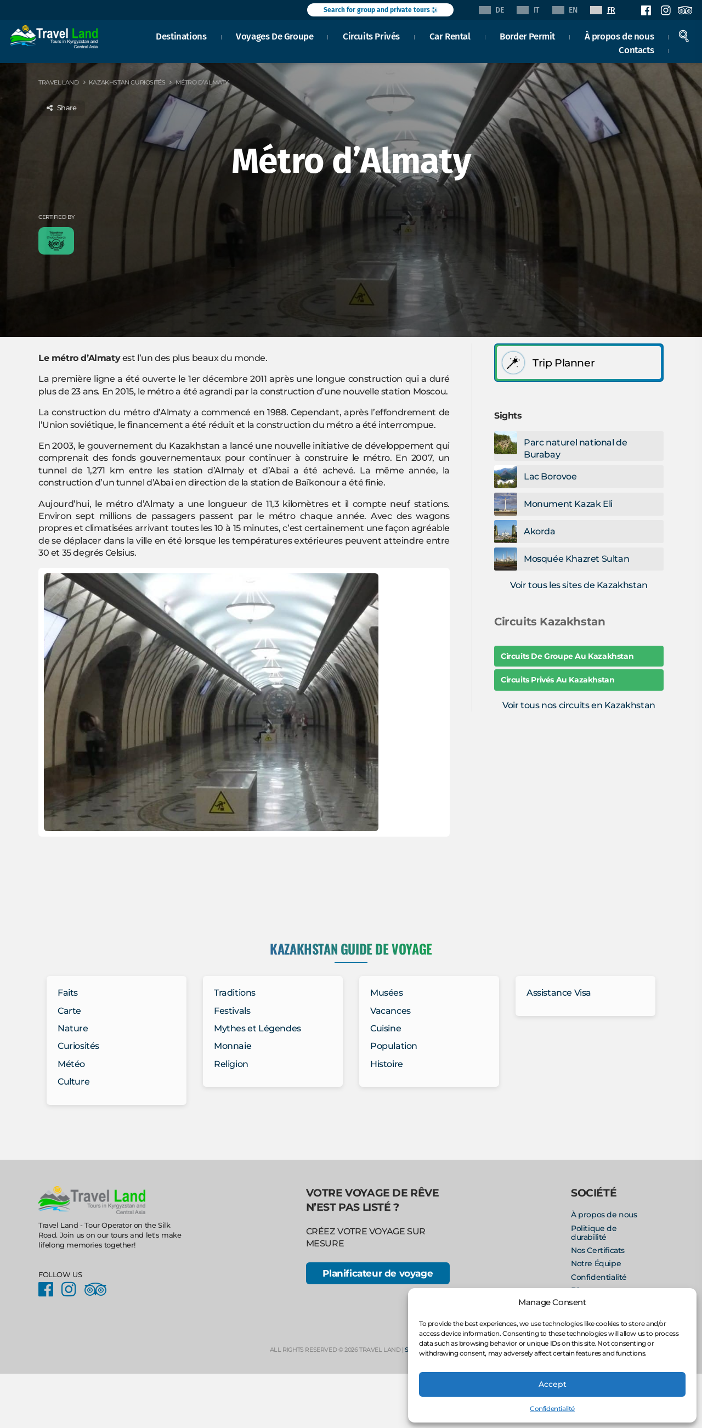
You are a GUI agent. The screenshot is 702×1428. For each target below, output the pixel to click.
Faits (68, 992)
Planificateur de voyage (378, 1274)
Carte (69, 1011)
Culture (73, 1081)
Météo (71, 1064)
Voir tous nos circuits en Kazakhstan (578, 705)
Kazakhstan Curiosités (127, 82)
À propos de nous (620, 35)
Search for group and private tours (380, 10)
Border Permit (529, 35)
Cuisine (385, 1028)
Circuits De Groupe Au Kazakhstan (567, 656)
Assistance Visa (558, 992)
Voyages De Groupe (276, 35)
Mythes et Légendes (257, 1028)
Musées (386, 992)
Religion (231, 1064)
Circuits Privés (372, 35)
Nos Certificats (598, 1250)
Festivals (232, 1011)
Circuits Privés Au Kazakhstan (557, 680)
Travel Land (58, 82)
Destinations (182, 35)
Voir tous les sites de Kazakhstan (579, 585)
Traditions (235, 992)
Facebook (646, 10)
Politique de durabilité (593, 1232)
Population (393, 1046)
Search (685, 35)
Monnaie (232, 1046)
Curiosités (78, 1046)
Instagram (665, 10)
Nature (73, 1028)
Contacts (637, 49)
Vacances (390, 1011)
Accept (552, 1384)
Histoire (386, 1064)
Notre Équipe (596, 1263)
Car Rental (451, 35)
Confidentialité (552, 1408)
